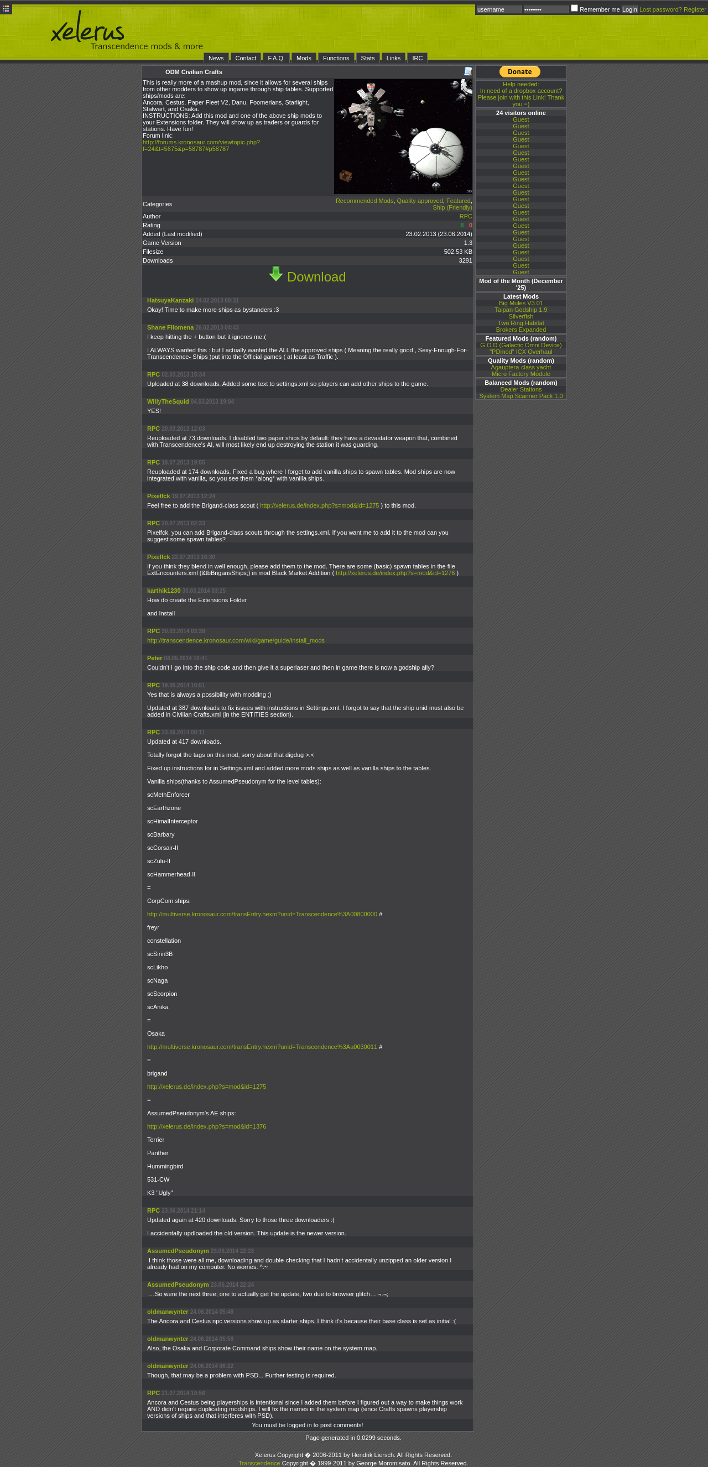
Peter (155, 658)
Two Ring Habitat (521, 323)
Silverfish (521, 316)
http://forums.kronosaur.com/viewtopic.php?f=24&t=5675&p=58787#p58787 (201, 145)
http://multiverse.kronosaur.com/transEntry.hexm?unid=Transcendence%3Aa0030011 (263, 1046)
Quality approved (420, 200)
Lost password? (660, 9)
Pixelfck (158, 496)
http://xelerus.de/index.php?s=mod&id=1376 (206, 1126)
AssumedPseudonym (178, 1250)
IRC (417, 58)
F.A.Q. (276, 58)
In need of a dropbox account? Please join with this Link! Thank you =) (521, 94)
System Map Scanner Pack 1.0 (521, 396)
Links (394, 58)
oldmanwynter (168, 1311)
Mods (303, 58)
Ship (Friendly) (452, 207)
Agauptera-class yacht (521, 367)
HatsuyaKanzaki (170, 300)
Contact (246, 58)
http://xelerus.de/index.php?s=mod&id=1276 (395, 573)
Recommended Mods (365, 200)
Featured (458, 200)
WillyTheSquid (168, 401)
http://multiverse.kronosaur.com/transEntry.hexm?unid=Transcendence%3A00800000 (263, 914)
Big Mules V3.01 (521, 303)
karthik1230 (164, 590)
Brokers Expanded (521, 329)
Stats (368, 58)
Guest (521, 119)
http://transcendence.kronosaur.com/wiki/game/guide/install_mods (236, 640)
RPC (466, 216)
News (216, 58)
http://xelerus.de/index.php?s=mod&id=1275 (319, 505)
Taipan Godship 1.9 (521, 309)
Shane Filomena (170, 327)
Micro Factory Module (521, 373)
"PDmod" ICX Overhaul (521, 351)
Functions (336, 58)
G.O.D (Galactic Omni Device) (520, 345)
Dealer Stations (521, 389)
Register (695, 9)
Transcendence (259, 1463)
